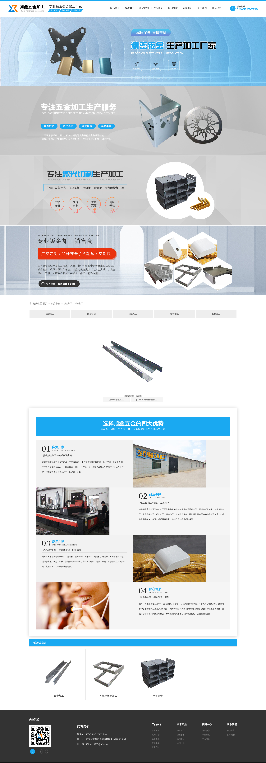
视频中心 (181, 739)
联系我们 (216, 8)
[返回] (139, 396)
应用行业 (181, 743)
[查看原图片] (129, 396)
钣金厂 (79, 303)
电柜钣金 (158, 695)
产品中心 (158, 8)
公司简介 (181, 731)
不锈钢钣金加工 (108, 695)
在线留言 (231, 731)
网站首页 (115, 8)
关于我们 (202, 8)
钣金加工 (129, 8)
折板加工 (216, 314)
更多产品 (155, 747)
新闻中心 (187, 8)
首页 (45, 303)
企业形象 (181, 735)
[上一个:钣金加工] (116, 400)
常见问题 (206, 739)
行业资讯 (206, 735)
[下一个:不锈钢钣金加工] (147, 400)
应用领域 (173, 8)
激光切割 (144, 8)
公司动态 (206, 731)
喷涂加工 (174, 314)
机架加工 (133, 314)
